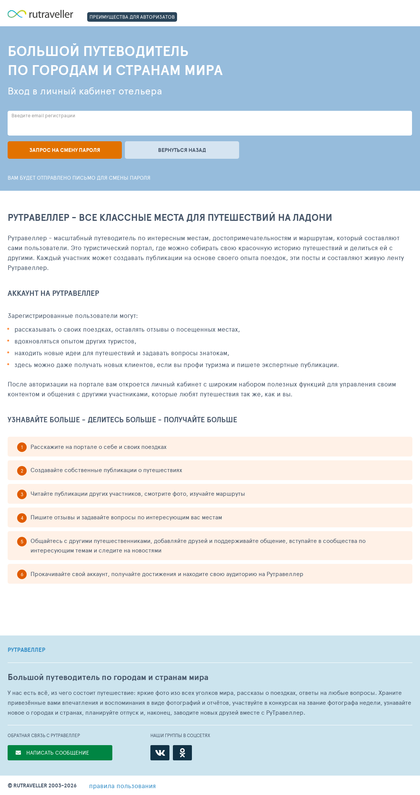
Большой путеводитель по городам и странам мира (108, 677)
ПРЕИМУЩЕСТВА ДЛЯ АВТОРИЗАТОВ (132, 16)
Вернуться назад (182, 150)
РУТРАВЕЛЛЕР (26, 650)
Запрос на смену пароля (64, 150)
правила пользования (122, 785)
